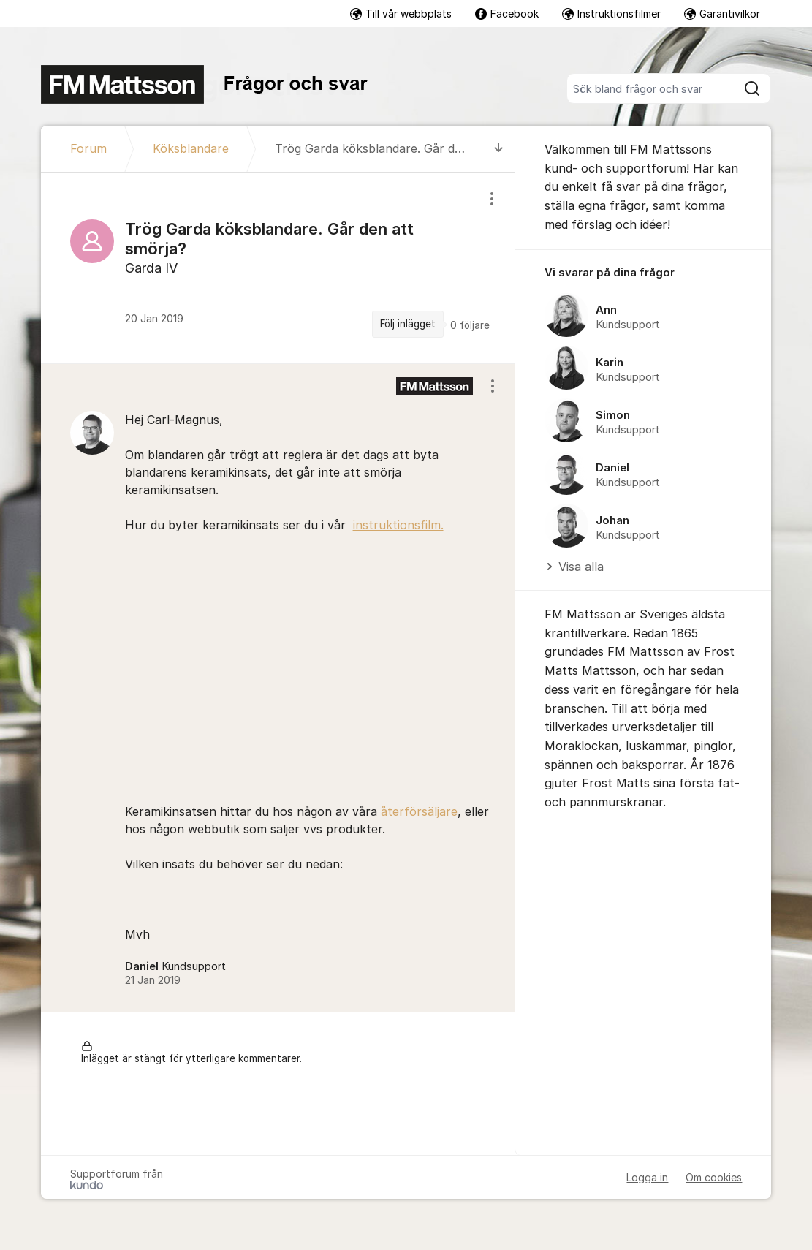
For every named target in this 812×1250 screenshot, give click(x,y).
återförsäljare (419, 811)
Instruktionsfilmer (611, 13)
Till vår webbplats (401, 13)
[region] (278, 268)
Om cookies (714, 1177)
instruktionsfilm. (398, 525)
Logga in (647, 1177)
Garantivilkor (722, 13)
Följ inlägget (408, 324)
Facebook (507, 13)
